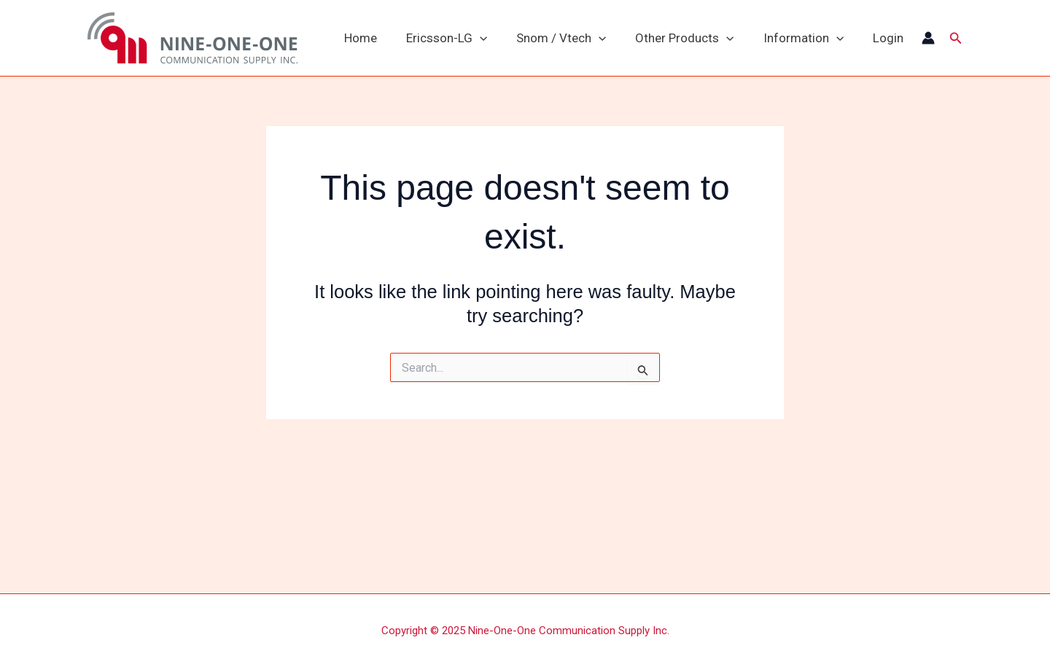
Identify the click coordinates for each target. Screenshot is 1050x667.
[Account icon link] (928, 37)
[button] (955, 38)
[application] (479, 38)
